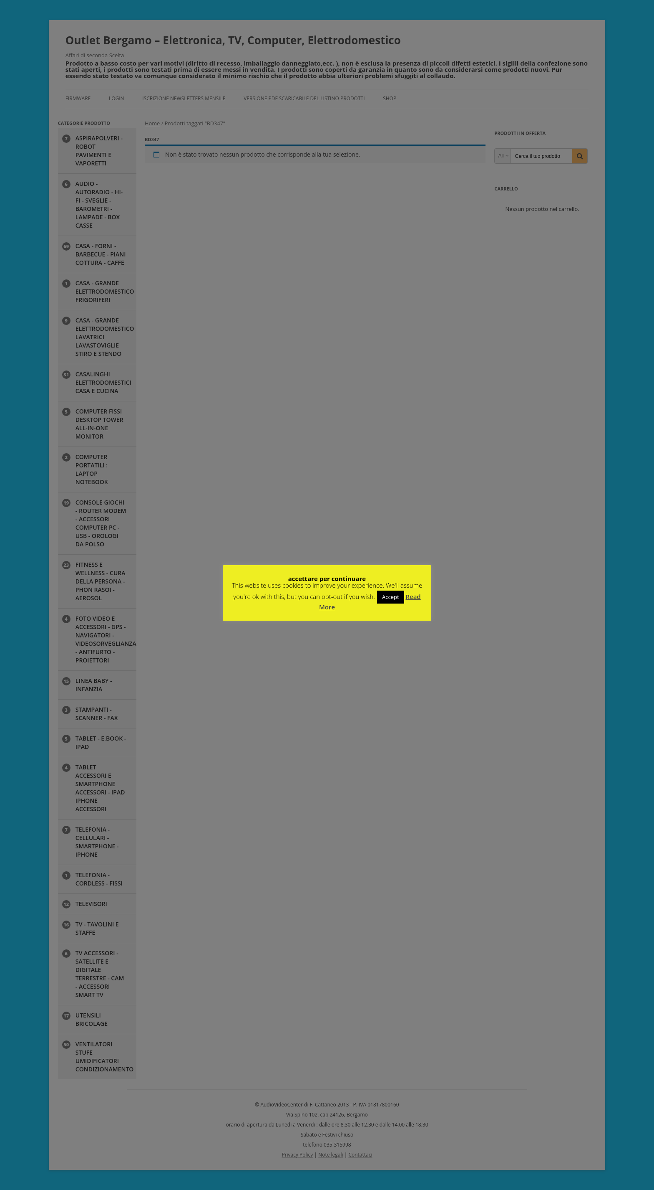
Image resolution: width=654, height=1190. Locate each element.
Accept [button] (390, 597)
